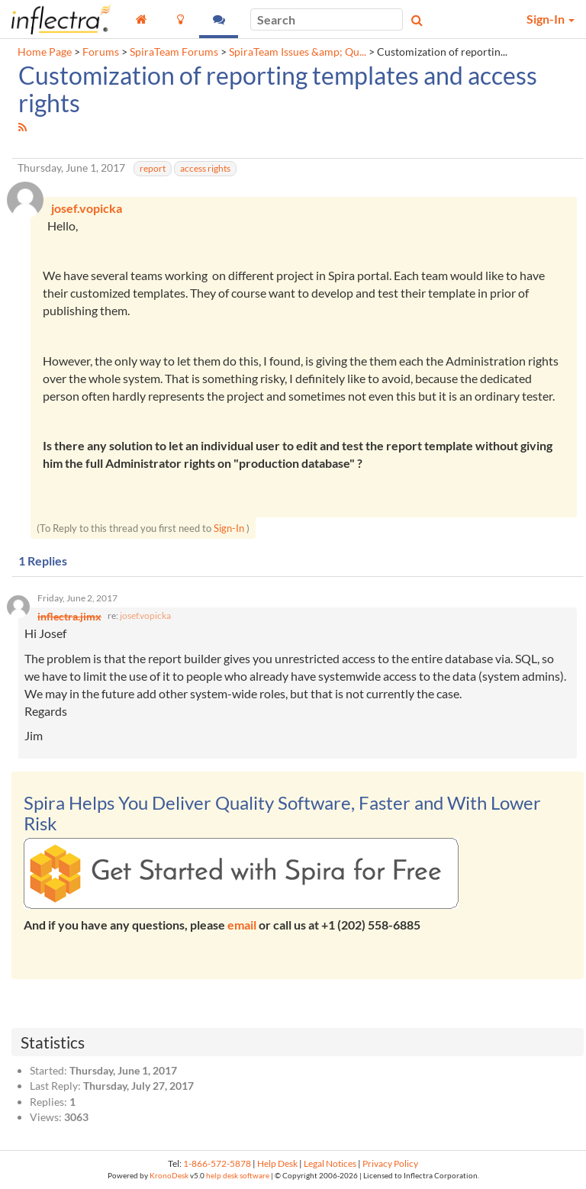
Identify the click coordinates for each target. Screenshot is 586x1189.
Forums (100, 52)
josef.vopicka (145, 615)
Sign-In (229, 528)
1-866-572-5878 (217, 1163)
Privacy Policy (390, 1163)
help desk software (237, 1175)
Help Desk (277, 1163)
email (241, 924)
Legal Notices (330, 1163)
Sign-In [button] (550, 18)
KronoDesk (169, 1175)
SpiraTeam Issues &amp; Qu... (297, 52)
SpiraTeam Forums (174, 52)
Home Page (45, 52)
